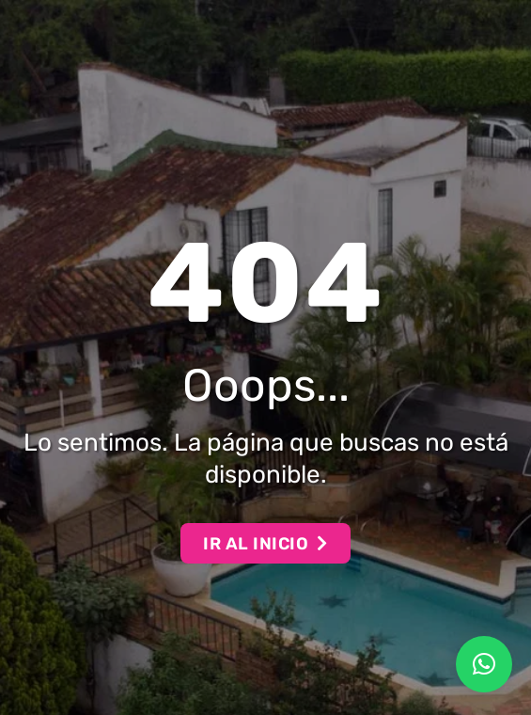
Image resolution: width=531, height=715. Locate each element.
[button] (484, 664)
